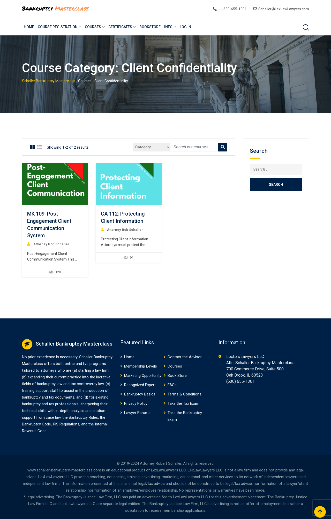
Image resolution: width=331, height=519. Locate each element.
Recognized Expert (140, 385)
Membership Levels (140, 366)
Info (168, 27)
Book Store (177, 375)
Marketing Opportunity (142, 375)
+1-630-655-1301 (232, 9)
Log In (185, 27)
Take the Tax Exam (183, 403)
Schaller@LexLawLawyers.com (283, 9)
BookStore (150, 27)
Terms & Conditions (184, 394)
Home (29, 27)
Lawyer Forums (137, 412)
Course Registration (58, 27)
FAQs (172, 385)
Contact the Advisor (185, 357)
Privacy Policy (135, 403)
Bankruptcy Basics (139, 394)
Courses (93, 27)
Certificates (120, 27)
